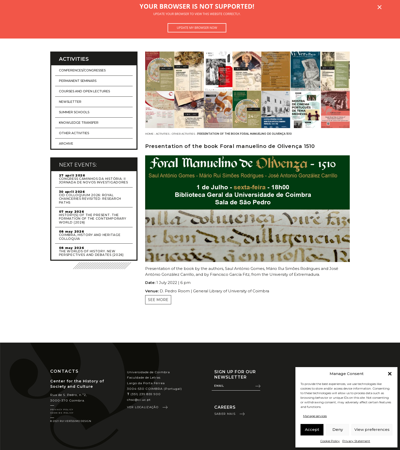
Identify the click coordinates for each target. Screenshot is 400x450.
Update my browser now (197, 28)
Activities (162, 133)
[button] (389, 373)
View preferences (372, 429)
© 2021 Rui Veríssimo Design (70, 421)
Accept (312, 429)
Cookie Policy (330, 441)
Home (149, 133)
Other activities (183, 133)
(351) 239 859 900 (144, 394)
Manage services (315, 416)
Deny (337, 429)
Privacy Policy (61, 409)
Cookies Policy (62, 412)
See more (158, 299)
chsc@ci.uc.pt (139, 400)
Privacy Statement (356, 441)
